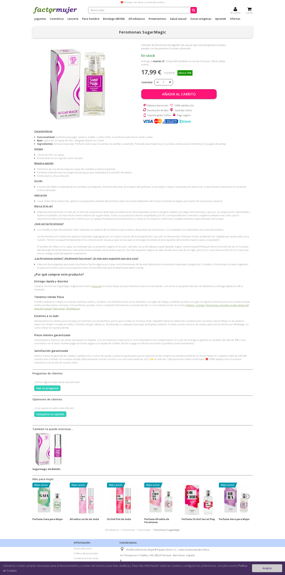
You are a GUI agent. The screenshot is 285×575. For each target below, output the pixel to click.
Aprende (220, 19)
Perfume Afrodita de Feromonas (156, 520)
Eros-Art (96, 286)
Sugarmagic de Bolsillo (46, 469)
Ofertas (235, 19)
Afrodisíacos (136, 19)
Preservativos (157, 19)
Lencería (72, 19)
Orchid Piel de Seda (119, 519)
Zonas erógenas (200, 19)
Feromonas (128, 530)
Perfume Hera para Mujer (234, 519)
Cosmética (57, 19)
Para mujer (59, 308)
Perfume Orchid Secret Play (198, 519)
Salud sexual (178, 19)
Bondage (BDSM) (114, 19)
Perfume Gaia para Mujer (47, 519)
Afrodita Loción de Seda (84, 519)
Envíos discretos (83, 548)
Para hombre (90, 19)
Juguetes (40, 19)
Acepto (267, 568)
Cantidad (146, 82)
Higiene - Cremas (195, 305)
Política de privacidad (86, 553)
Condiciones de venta (86, 558)
